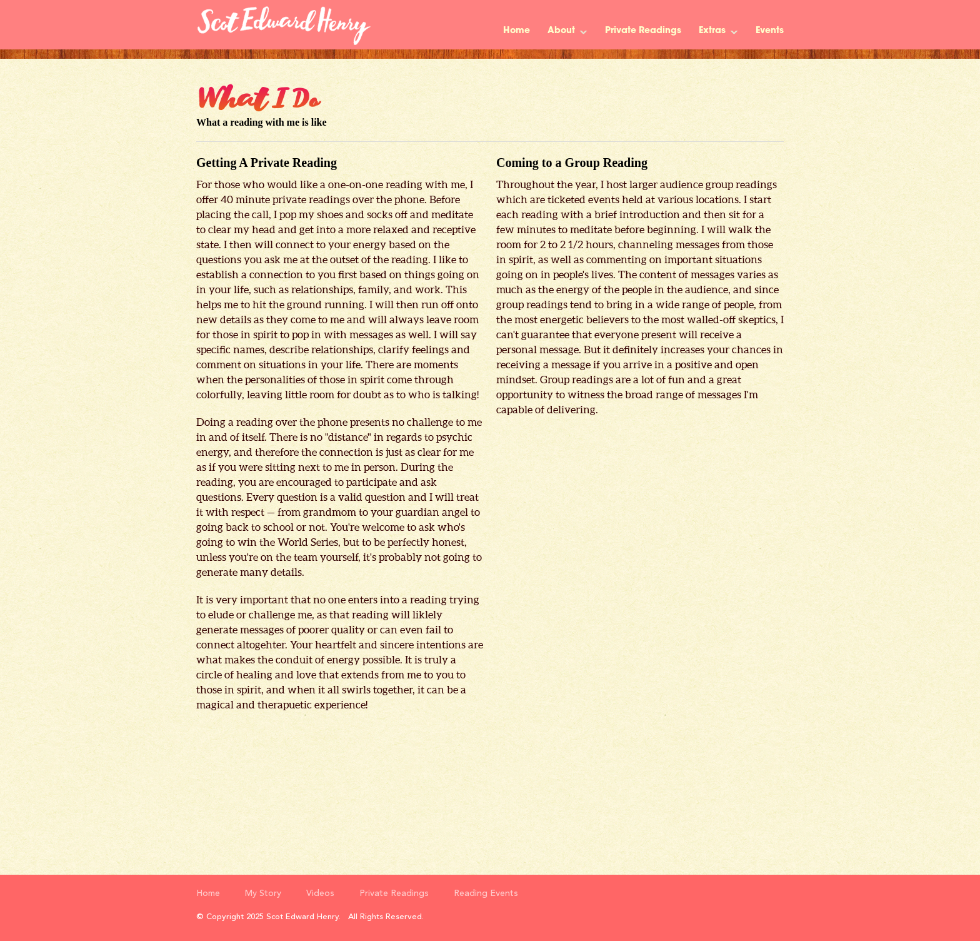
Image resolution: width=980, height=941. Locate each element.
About (561, 31)
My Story (263, 893)
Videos (320, 893)
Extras (712, 31)
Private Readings (643, 31)
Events (770, 31)
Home (516, 31)
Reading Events (486, 893)
